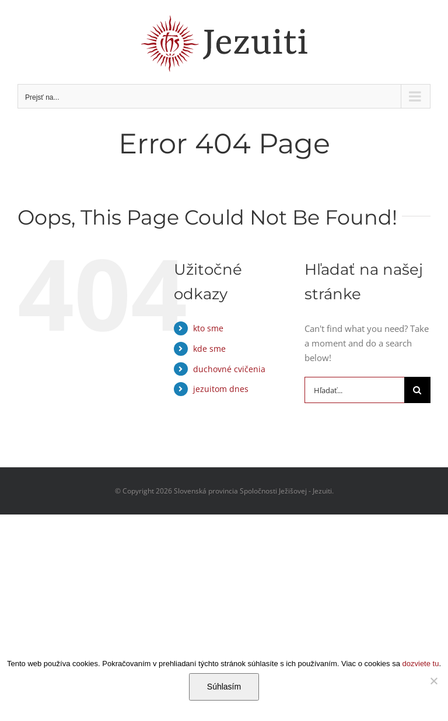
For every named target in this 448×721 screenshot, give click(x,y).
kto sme (208, 328)
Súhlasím (224, 686)
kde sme (209, 348)
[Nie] (433, 681)
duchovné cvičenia (229, 368)
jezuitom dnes (221, 388)
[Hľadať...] (354, 390)
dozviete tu (420, 663)
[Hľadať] (417, 390)
